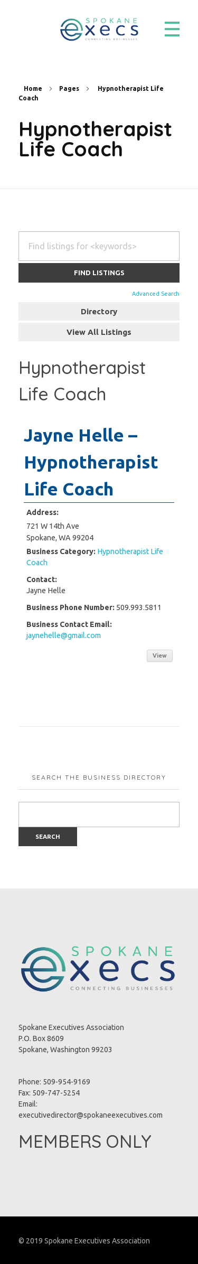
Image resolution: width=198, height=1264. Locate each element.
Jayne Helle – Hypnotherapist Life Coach (91, 462)
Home (33, 88)
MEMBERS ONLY (85, 1141)
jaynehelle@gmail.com (63, 635)
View (160, 655)
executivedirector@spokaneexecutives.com (90, 1115)
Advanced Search (156, 294)
